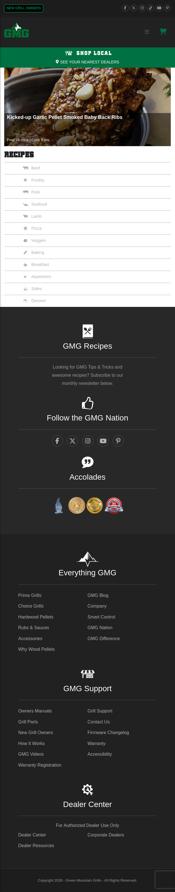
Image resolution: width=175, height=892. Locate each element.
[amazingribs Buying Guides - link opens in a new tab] (58, 506)
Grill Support (100, 711)
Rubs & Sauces (33, 627)
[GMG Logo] (16, 30)
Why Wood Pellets (36, 649)
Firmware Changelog (108, 732)
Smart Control (101, 617)
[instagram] (142, 8)
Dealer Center (32, 835)
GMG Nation (100, 627)
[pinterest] (167, 8)
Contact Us (99, 721)
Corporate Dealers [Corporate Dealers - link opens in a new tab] (106, 835)
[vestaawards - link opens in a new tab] (76, 506)
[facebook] (125, 8)
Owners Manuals (35, 711)
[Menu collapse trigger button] (147, 32)
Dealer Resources (36, 845)
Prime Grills (29, 595)
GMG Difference (104, 638)
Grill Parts (28, 721)
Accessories (30, 638)
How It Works (31, 743)
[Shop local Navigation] (87, 57)
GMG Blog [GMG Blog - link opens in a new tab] (98, 595)
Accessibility (100, 754)
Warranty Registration (39, 765)
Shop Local (87, 53)
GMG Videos (31, 754)
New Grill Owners (23, 8)
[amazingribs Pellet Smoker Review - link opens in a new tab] (94, 506)
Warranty (97, 743)
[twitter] (133, 8)
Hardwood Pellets (35, 617)
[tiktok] (150, 8)
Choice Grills (31, 606)
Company (97, 606)
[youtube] (158, 8)
